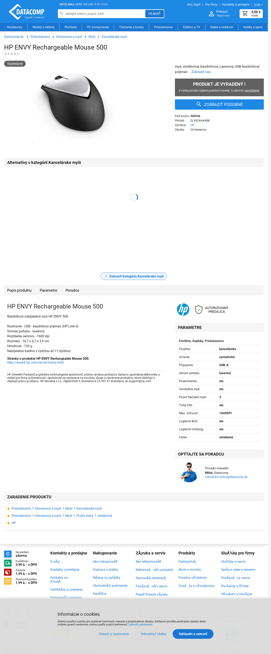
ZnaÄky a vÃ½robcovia (196, 586)
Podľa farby (84, 516)
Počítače (71, 27)
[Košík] (245, 13)
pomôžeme (252, 90)
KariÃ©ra (99, 594)
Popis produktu (19, 290)
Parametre (48, 290)
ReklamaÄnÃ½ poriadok (154, 570)
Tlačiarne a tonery (131, 27)
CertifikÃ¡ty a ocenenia (66, 589)
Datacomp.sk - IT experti (26, 12)
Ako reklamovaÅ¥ (148, 562)
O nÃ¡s (55, 562)
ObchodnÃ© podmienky (110, 586)
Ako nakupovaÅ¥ (105, 562)
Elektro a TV (191, 27)
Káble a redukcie (221, 27)
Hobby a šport (253, 27)
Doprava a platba (105, 570)
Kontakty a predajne (64, 570)
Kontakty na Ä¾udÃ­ (59, 579)
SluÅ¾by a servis (233, 562)
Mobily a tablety (43, 27)
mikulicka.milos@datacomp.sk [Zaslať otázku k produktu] (226, 477)
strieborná (105, 516)
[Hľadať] (154, 13)
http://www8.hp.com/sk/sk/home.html (35, 362)
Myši (91, 37)
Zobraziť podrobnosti (140, 624)
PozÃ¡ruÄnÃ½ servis (151, 586)
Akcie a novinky (189, 570)
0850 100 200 (84, 4)
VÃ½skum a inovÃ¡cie (236, 594)
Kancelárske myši (114, 37)
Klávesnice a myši (69, 37)
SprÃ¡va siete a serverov (238, 570)
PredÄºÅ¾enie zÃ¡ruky (152, 594)
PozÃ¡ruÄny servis (235, 578)
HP (192, 125)
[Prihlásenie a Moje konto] (211, 14)
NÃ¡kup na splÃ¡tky (106, 578)
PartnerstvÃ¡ (187, 562)
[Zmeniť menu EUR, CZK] (259, 5)
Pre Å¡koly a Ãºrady (235, 586)
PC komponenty (98, 27)
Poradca (72, 290)
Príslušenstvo (163, 27)
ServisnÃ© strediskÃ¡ (151, 578)
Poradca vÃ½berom (192, 578)
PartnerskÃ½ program (66, 598)
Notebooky (14, 27)
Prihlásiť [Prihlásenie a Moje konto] (221, 12)
